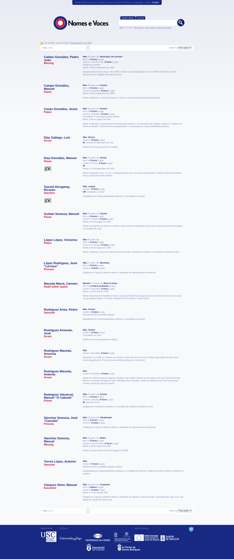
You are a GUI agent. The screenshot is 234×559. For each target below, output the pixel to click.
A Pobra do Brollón (99, 286)
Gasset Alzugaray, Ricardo (57, 188)
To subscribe (42, 43)
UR (84, 192)
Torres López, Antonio (60, 461)
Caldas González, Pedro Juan (61, 58)
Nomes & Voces (84, 23)
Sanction (49, 193)
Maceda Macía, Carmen (61, 283)
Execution (50, 488)
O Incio (93, 59)
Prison (48, 400)
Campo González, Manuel (56, 87)
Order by (173, 47)
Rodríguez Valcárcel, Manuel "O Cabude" (59, 396)
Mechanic (105, 263)
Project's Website (123, 2)
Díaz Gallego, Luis (57, 137)
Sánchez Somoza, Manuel (57, 440)
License (109, 2)
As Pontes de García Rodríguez (132, 547)
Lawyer (91, 186)
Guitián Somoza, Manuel (61, 214)
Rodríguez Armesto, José (58, 331)
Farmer (103, 85)
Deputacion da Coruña (102, 547)
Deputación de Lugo (122, 537)
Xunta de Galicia (170, 537)
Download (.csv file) (81, 42)
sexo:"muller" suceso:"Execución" (158, 28)
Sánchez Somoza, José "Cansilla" (61, 419)
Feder (147, 537)
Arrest (48, 140)
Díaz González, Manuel (60, 158)
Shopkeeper (106, 417)
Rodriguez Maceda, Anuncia (58, 352)
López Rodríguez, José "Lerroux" (60, 264)
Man (85, 56)
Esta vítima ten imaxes (48, 168)
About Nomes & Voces (85, 2)
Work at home (110, 283)
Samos (93, 487)
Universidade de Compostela (48, 537)
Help (121, 28)
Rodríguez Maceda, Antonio (58, 373)
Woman (86, 283)
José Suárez (139, 28)
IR (84, 142)
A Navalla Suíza (191, 529)
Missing (49, 63)
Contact (101, 2)
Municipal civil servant (111, 56)
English (155, 2)
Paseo (48, 91)
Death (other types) (56, 286)
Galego (147, 2)
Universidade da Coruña (97, 537)
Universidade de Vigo (71, 537)
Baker (103, 438)
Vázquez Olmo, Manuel (60, 485)
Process (49, 269)
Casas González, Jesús (61, 109)
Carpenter (105, 484)
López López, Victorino (60, 240)
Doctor (91, 137)
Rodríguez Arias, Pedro (61, 309)
